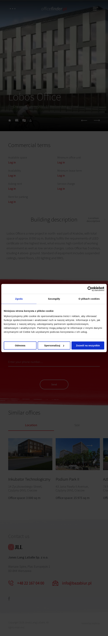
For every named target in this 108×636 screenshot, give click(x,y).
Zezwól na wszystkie (88, 345)
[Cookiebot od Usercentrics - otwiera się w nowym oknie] (90, 288)
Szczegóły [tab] (54, 298)
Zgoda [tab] (19, 298)
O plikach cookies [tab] (89, 298)
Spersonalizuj (54, 345)
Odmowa (20, 345)
